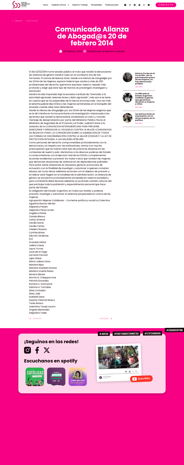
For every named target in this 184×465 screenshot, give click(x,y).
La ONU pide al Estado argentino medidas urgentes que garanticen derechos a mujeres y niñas (145, 98)
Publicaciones (111, 5)
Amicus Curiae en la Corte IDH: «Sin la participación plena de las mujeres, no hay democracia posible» (145, 78)
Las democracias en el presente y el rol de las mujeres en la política (145, 117)
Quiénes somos (60, 4)
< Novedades (30, 21)
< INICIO (17, 21)
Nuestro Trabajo (80, 5)
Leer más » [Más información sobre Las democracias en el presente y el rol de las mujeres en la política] (139, 123)
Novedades (96, 5)
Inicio (45, 5)
